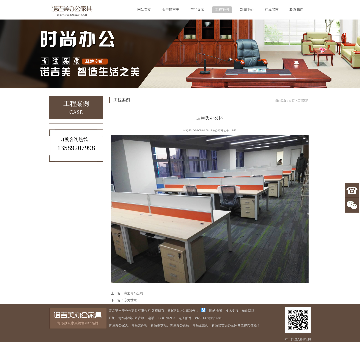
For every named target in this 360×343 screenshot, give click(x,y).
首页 (292, 100)
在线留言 (271, 9)
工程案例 (222, 9)
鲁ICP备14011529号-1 (183, 310)
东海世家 (130, 300)
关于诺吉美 (170, 9)
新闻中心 (247, 9)
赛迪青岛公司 (133, 293)
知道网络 (248, 310)
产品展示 (197, 9)
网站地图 (215, 310)
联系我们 (296, 9)
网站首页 (144, 9)
